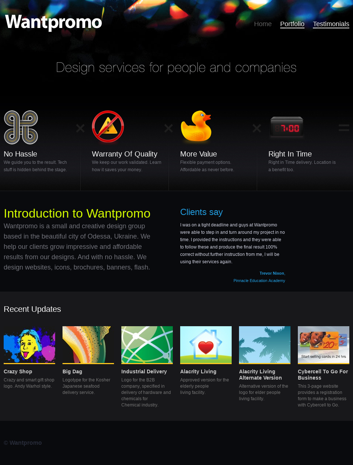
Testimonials (331, 24)
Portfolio (292, 24)
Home (263, 24)
